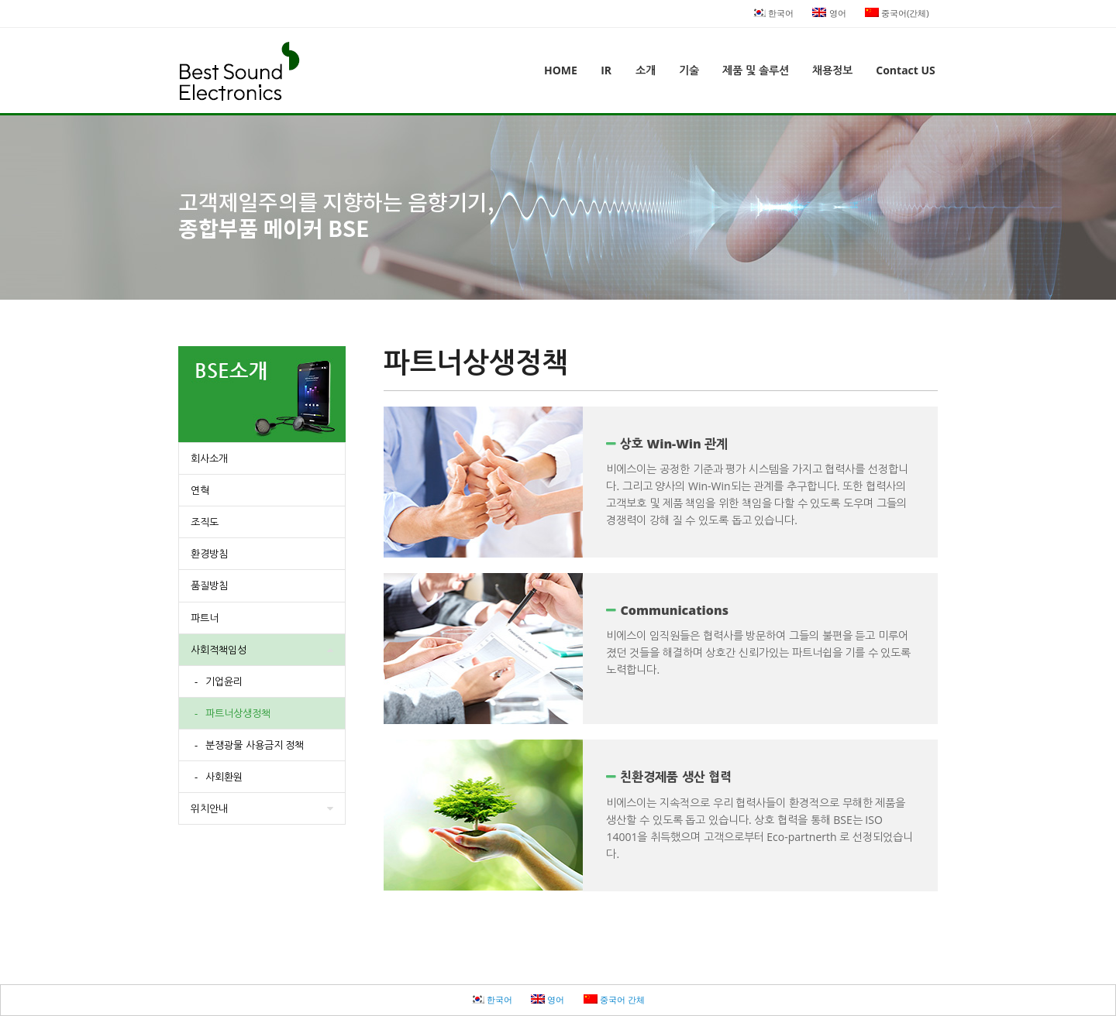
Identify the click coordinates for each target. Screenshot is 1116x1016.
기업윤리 (224, 681)
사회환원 (224, 777)
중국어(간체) (897, 13)
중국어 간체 (614, 999)
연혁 (200, 490)
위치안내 (209, 808)
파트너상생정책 (237, 713)
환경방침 (209, 554)
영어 (829, 13)
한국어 (773, 13)
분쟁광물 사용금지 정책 (254, 745)
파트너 (205, 618)
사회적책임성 (218, 650)
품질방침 (209, 585)
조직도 (205, 522)
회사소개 (209, 458)
